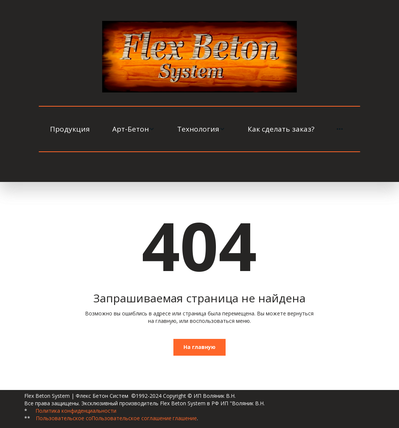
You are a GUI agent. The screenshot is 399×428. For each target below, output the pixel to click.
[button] (133, 129)
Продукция (70, 129)
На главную (199, 346)
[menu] (199, 129)
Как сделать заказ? (281, 129)
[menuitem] (70, 129)
